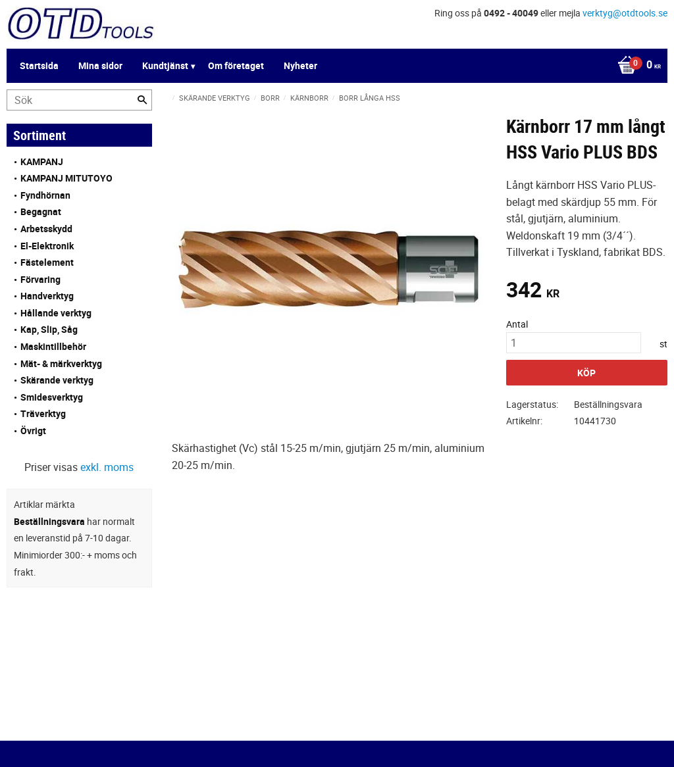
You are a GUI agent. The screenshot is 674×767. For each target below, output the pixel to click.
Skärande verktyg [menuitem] (56, 380)
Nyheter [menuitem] (300, 65)
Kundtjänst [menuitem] (165, 65)
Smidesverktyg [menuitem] (51, 397)
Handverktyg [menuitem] (47, 295)
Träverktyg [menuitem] (43, 413)
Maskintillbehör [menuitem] (53, 346)
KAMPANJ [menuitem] (41, 161)
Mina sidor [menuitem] (100, 65)
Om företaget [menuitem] (236, 65)
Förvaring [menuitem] (40, 279)
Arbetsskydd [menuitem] (46, 228)
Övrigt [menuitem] (33, 430)
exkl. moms (107, 467)
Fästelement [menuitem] (47, 262)
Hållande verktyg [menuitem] (55, 313)
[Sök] (142, 100)
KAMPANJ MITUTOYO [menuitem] (66, 178)
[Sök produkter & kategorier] (79, 100)
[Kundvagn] (636, 66)
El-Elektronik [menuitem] (47, 245)
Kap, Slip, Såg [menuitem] (49, 329)
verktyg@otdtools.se (625, 13)
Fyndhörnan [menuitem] (45, 195)
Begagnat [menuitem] (40, 211)
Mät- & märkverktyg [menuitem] (61, 363)
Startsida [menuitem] (39, 65)
